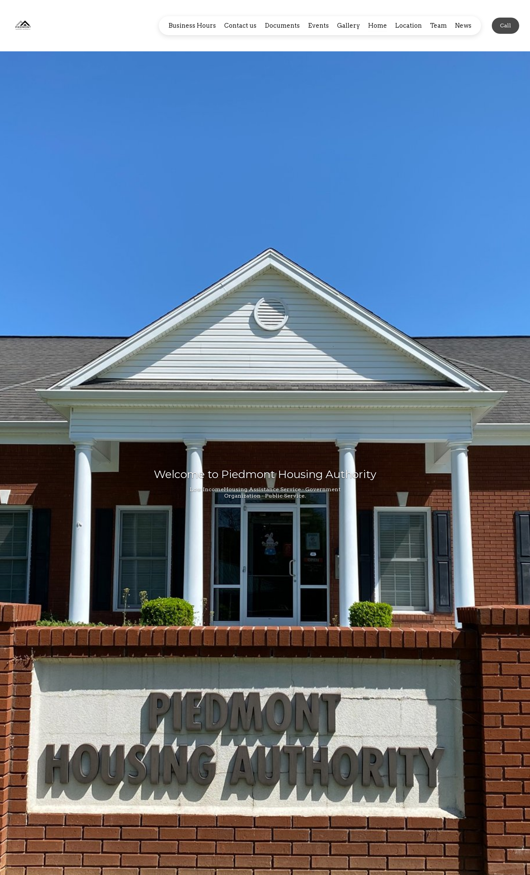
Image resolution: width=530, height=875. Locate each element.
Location (408, 25)
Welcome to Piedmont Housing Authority (265, 474)
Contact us (240, 25)
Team (438, 25)
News (463, 25)
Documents (282, 25)
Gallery (348, 25)
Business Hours (192, 25)
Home (377, 25)
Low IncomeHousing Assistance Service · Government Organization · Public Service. (265, 492)
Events (318, 25)
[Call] (505, 26)
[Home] (25, 25)
